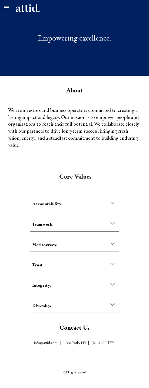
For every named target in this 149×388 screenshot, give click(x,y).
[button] (6, 7)
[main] (74, 37)
